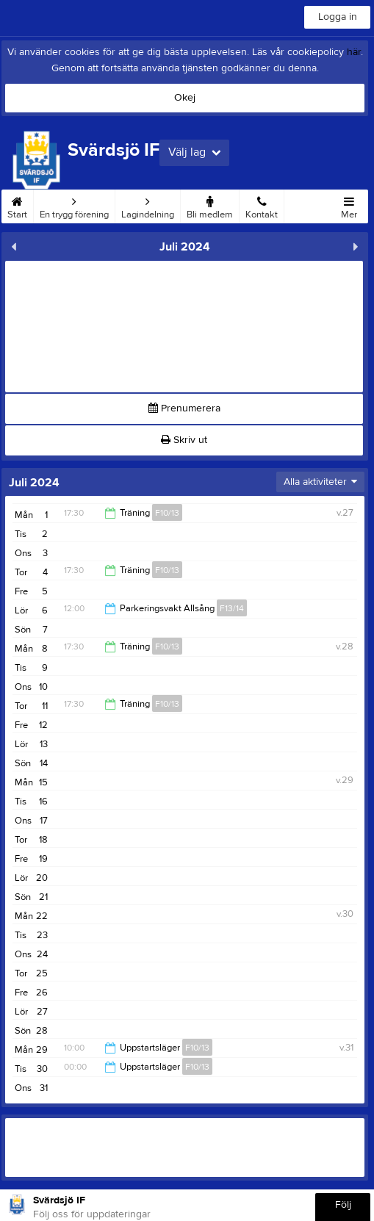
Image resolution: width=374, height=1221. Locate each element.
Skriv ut (184, 440)
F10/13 (167, 513)
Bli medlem (210, 205)
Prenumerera (184, 408)
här (354, 52)
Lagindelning (147, 205)
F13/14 (232, 608)
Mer (349, 205)
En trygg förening (74, 205)
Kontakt (261, 205)
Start (17, 205)
